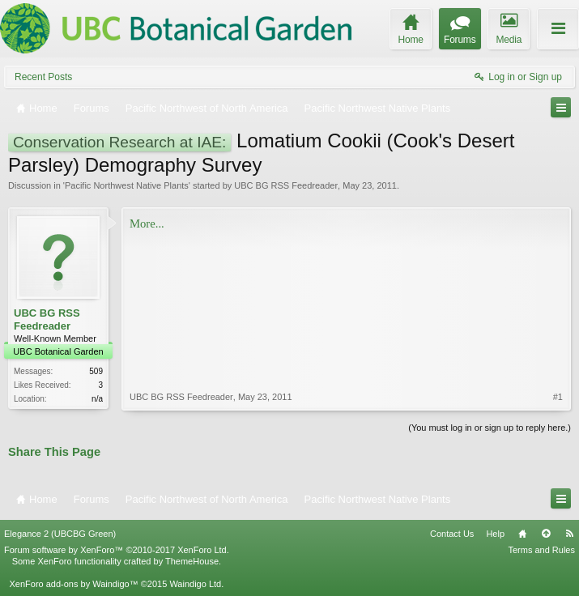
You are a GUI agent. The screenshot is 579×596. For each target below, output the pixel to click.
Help (495, 534)
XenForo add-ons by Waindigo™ (73, 584)
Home (522, 533)
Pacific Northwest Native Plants (127, 185)
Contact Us (452, 534)
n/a (97, 398)
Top (545, 533)
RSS (569, 533)
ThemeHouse (192, 561)
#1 (558, 397)
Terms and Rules (541, 550)
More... (147, 223)
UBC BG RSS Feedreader (286, 185)
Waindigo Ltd (195, 584)
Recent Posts (43, 77)
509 (96, 371)
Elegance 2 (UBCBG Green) (60, 534)
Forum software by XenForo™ (116, 550)
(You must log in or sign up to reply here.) (489, 427)
